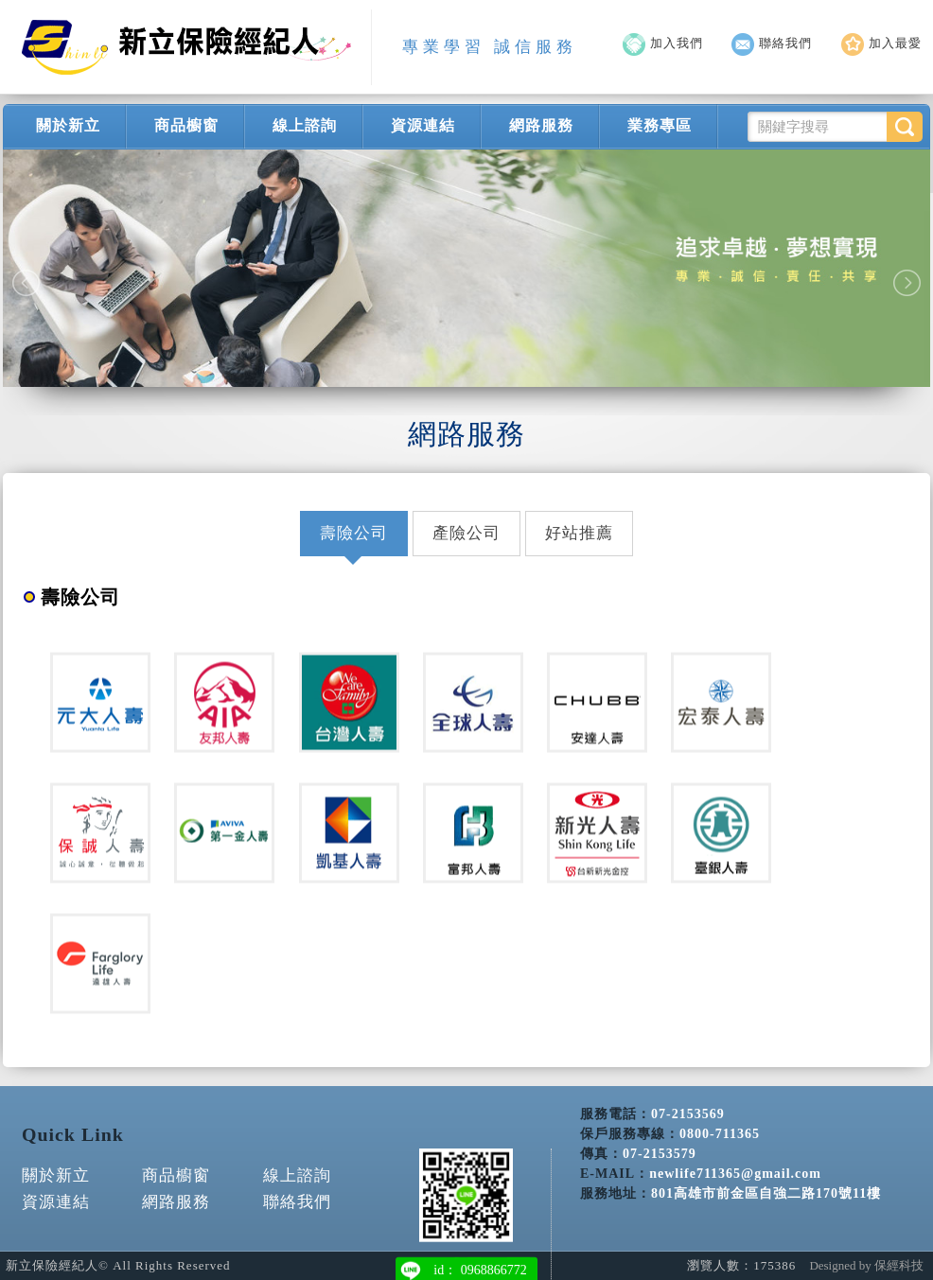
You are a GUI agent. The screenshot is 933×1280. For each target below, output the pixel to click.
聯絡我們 (771, 43)
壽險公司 (354, 533)
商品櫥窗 (186, 125)
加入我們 (663, 43)
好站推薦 (579, 533)
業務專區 (659, 125)
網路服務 (541, 125)
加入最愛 (881, 43)
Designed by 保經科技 (866, 1265)
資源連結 (423, 125)
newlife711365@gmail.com (735, 1168)
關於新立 (68, 125)
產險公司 (466, 533)
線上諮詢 (305, 125)
